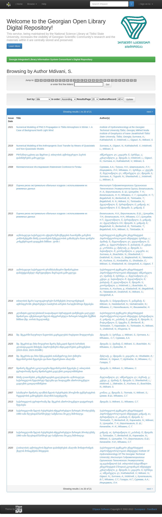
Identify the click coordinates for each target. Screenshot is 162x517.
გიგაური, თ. (142, 251)
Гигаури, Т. (105, 362)
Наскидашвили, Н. (122, 307)
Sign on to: (146, 4)
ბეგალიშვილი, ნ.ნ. (113, 223)
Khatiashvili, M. (119, 263)
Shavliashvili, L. (133, 176)
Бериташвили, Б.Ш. (138, 438)
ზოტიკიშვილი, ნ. (108, 322)
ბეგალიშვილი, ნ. (109, 204)
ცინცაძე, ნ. (139, 207)
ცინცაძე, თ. (143, 204)
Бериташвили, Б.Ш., (131, 213)
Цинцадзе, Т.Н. (119, 438)
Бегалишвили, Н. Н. (110, 195)
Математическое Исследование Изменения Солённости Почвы (48, 167)
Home (18, 4)
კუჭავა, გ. (104, 279)
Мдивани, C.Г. (132, 401)
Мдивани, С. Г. (128, 195)
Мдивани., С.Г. (107, 338)
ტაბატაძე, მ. (137, 244)
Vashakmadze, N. (138, 304)
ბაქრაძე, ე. (144, 377)
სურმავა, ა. (136, 154)
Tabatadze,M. (109, 292)
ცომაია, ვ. (105, 392)
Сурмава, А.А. (107, 167)
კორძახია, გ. (109, 248)
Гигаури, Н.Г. (126, 479)
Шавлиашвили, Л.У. (140, 167)
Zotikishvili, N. (110, 329)
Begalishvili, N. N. (108, 201)
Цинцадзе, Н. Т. (145, 195)
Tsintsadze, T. (137, 198)
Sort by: (31, 99)
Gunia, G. (119, 257)
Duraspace (139, 509)
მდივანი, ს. (124, 158)
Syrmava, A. (143, 334)
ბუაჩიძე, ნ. (105, 241)
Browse (32, 4)
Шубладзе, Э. (130, 359)
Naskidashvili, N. (120, 304)
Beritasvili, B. (137, 322)
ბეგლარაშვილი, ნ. (119, 244)
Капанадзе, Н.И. (108, 442)
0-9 (37, 80)
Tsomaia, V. (129, 392)
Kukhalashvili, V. (108, 140)
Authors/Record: (108, 99)
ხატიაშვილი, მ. (107, 251)
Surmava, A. (138, 136)
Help (44, 4)
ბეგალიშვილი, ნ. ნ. (110, 207)
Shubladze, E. (139, 260)
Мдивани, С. (125, 170)
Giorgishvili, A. (135, 263)
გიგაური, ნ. (124, 154)
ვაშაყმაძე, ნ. (138, 301)
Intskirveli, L (131, 476)
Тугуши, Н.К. (121, 167)
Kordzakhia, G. (124, 260)
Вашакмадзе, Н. (142, 307)
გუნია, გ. (104, 244)
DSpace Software (101, 509)
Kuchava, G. (109, 260)
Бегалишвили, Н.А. (109, 213)
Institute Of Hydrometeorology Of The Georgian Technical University (124, 454)
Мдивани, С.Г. (133, 216)
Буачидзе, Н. (119, 347)
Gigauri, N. (136, 140)
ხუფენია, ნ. (124, 322)
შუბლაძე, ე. (123, 248)
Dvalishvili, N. (106, 257)
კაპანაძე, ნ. (121, 319)
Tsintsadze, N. (137, 201)
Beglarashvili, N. (133, 257)
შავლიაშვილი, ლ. (112, 173)
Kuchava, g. (119, 288)
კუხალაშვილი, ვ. (108, 158)
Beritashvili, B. (122, 198)
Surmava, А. (106, 176)
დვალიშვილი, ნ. (140, 241)
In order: (55, 99)
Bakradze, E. (119, 383)
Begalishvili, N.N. (108, 229)
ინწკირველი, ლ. (108, 154)
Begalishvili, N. (107, 198)
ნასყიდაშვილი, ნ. (121, 301)
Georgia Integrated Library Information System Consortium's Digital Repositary (50, 59)
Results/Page (84, 99)
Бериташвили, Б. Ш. (116, 192)
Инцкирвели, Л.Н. (109, 170)
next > (150, 111)
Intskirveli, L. (123, 140)
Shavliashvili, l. (135, 254)
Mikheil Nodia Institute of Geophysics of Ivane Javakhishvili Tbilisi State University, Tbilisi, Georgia (125, 133)
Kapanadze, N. (121, 325)
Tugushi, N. (118, 176)
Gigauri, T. (148, 263)
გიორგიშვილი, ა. (126, 251)
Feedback (152, 509)
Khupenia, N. (124, 329)
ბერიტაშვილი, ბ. (127, 204)
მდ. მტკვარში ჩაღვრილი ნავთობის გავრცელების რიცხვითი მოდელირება (55, 334)
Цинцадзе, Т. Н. (136, 192)
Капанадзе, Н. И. (108, 426)
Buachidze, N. (120, 254)
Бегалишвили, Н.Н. (115, 216)
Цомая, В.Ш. (106, 395)
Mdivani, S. (147, 140)
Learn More (14, 46)
